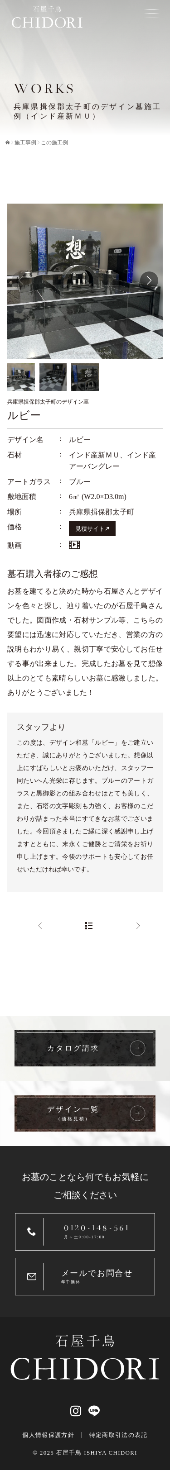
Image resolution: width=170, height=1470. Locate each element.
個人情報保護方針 (48, 1435)
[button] (149, 280)
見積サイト (90, 529)
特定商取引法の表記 (118, 1435)
